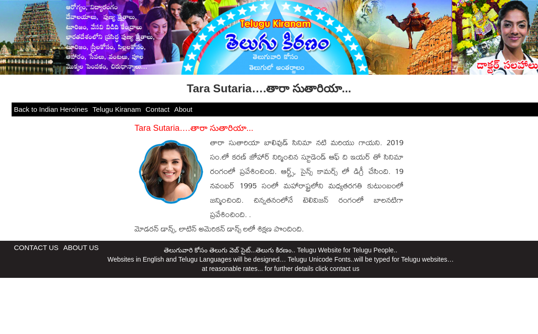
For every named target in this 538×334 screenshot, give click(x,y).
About (183, 109)
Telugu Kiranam (116, 109)
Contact (158, 109)
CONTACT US (36, 247)
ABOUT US (80, 247)
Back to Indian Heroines (51, 109)
